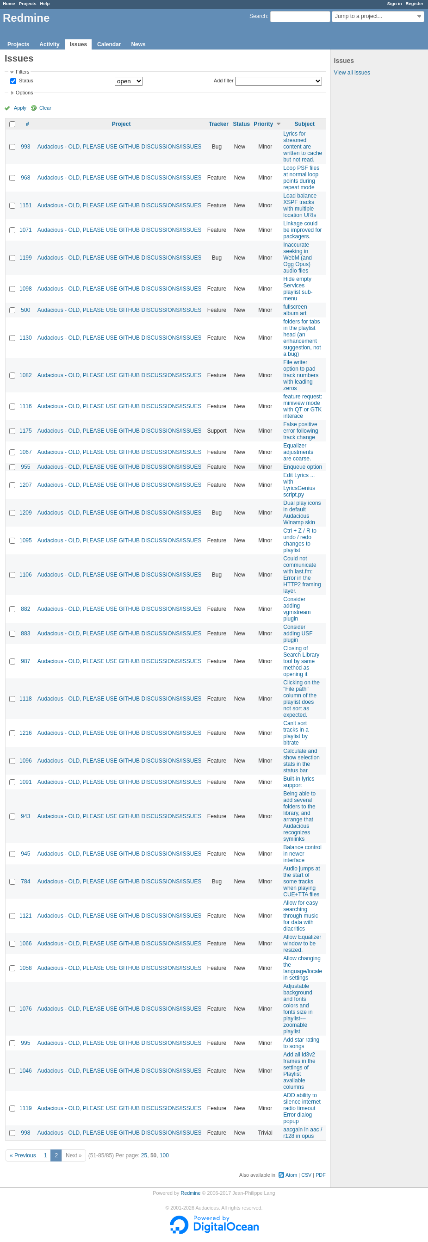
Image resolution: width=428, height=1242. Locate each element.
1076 (25, 1009)
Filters (22, 72)
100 (164, 1155)
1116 (25, 406)
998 (25, 1133)
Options (24, 92)
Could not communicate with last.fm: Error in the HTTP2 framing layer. (302, 574)
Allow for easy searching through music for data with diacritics (300, 916)
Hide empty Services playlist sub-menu (297, 289)
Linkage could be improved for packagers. (302, 230)
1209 (25, 512)
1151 (25, 205)
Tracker (219, 124)
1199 (25, 258)
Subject (305, 124)
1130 (25, 338)
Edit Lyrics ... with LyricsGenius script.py (299, 485)
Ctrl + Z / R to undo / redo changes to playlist (299, 540)
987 (25, 661)
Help (45, 3)
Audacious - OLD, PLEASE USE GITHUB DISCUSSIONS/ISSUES (119, 146)
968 (25, 177)
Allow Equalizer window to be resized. (302, 943)
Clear (45, 108)
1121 (25, 916)
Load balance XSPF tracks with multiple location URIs (299, 205)
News (138, 44)
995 (25, 1043)
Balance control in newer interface (302, 853)
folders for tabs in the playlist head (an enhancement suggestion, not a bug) (302, 337)
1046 (25, 1071)
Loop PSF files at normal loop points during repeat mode (301, 178)
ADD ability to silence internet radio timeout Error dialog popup (302, 1108)
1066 (25, 943)
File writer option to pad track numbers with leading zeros (300, 375)
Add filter (224, 80)
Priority (263, 124)
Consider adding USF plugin (297, 633)
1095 (25, 540)
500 (25, 310)
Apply (20, 108)
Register (414, 3)
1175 (25, 431)
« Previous (23, 1155)
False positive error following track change (300, 431)
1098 (25, 289)
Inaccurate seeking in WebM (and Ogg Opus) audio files (297, 258)
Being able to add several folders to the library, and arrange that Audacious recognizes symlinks (299, 816)
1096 (25, 761)
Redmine (190, 1193)
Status (25, 81)
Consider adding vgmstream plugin (296, 609)
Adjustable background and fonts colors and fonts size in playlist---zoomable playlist (297, 1009)
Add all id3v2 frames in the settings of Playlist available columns (299, 1070)
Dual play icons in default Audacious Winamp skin (302, 513)
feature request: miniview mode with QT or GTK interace (302, 406)
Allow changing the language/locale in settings (302, 968)
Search (258, 16)
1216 (25, 733)
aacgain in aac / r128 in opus (302, 1132)
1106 (25, 574)
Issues (78, 44)
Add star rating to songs (301, 1043)
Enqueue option (302, 467)
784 (25, 881)
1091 (25, 782)
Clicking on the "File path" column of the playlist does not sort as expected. (301, 698)
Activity (49, 44)
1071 (25, 230)
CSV (306, 1175)
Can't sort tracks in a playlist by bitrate (296, 733)
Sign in (394, 3)
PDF (321, 1175)
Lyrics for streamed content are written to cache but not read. (302, 146)
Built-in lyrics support (298, 782)
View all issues (352, 72)
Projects (28, 3)
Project (121, 124)
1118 (25, 699)
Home (9, 3)
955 (25, 467)
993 (25, 146)
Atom (291, 1175)
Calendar (109, 44)
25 (144, 1155)
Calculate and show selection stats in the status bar (301, 761)
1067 (25, 452)
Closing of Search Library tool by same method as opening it (301, 661)
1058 (25, 968)
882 (25, 609)
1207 (25, 485)
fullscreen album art (295, 310)
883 (25, 633)
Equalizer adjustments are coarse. (298, 452)
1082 (25, 375)
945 (25, 854)
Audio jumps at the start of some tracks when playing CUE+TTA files (301, 881)
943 (25, 816)
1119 (25, 1108)
